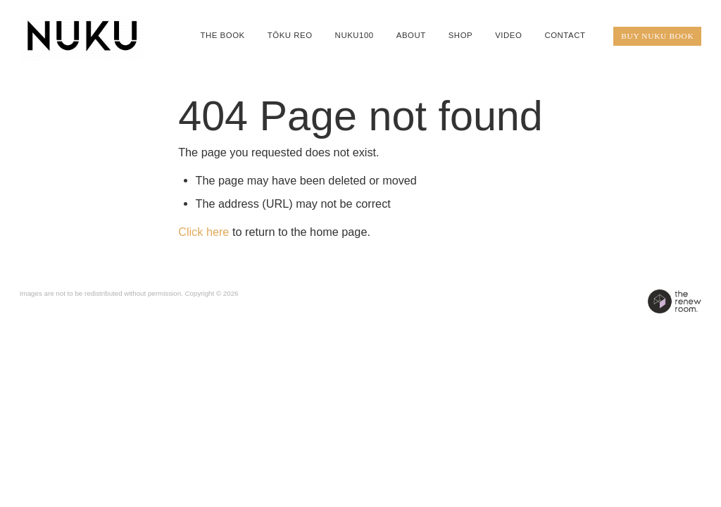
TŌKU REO (290, 35)
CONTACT (564, 35)
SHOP (460, 35)
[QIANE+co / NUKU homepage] (88, 36)
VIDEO (508, 35)
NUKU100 (354, 35)
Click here (203, 231)
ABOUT (411, 35)
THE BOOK (222, 35)
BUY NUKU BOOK (657, 36)
